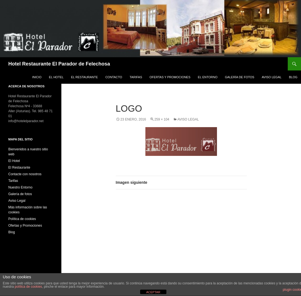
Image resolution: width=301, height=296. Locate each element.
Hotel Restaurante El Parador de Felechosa (59, 64)
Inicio (36, 77)
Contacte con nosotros (24, 174)
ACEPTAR (153, 292)
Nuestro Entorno (20, 187)
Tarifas (136, 77)
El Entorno (208, 77)
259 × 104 (162, 119)
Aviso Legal (271, 77)
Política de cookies (22, 219)
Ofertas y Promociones (170, 77)
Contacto (113, 77)
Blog (293, 77)
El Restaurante (84, 77)
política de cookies (28, 287)
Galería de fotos (239, 77)
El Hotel (56, 77)
